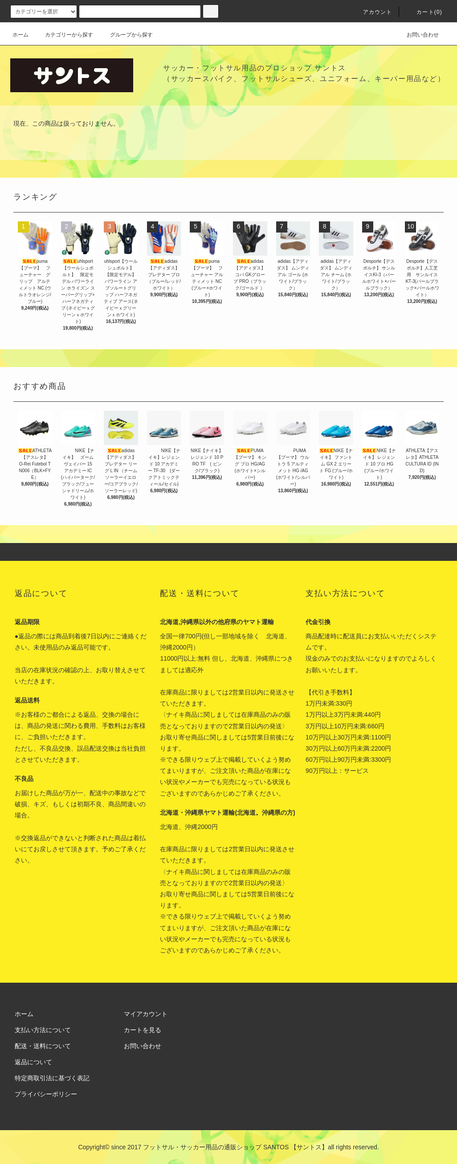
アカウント (372, 12)
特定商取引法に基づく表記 (52, 1078)
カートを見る (142, 1029)
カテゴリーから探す (63, 35)
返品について (33, 1062)
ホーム (20, 35)
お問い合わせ (417, 35)
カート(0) (424, 12)
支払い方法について (43, 1029)
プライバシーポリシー (46, 1094)
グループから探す (126, 35)
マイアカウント (145, 1013)
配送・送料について (43, 1046)
